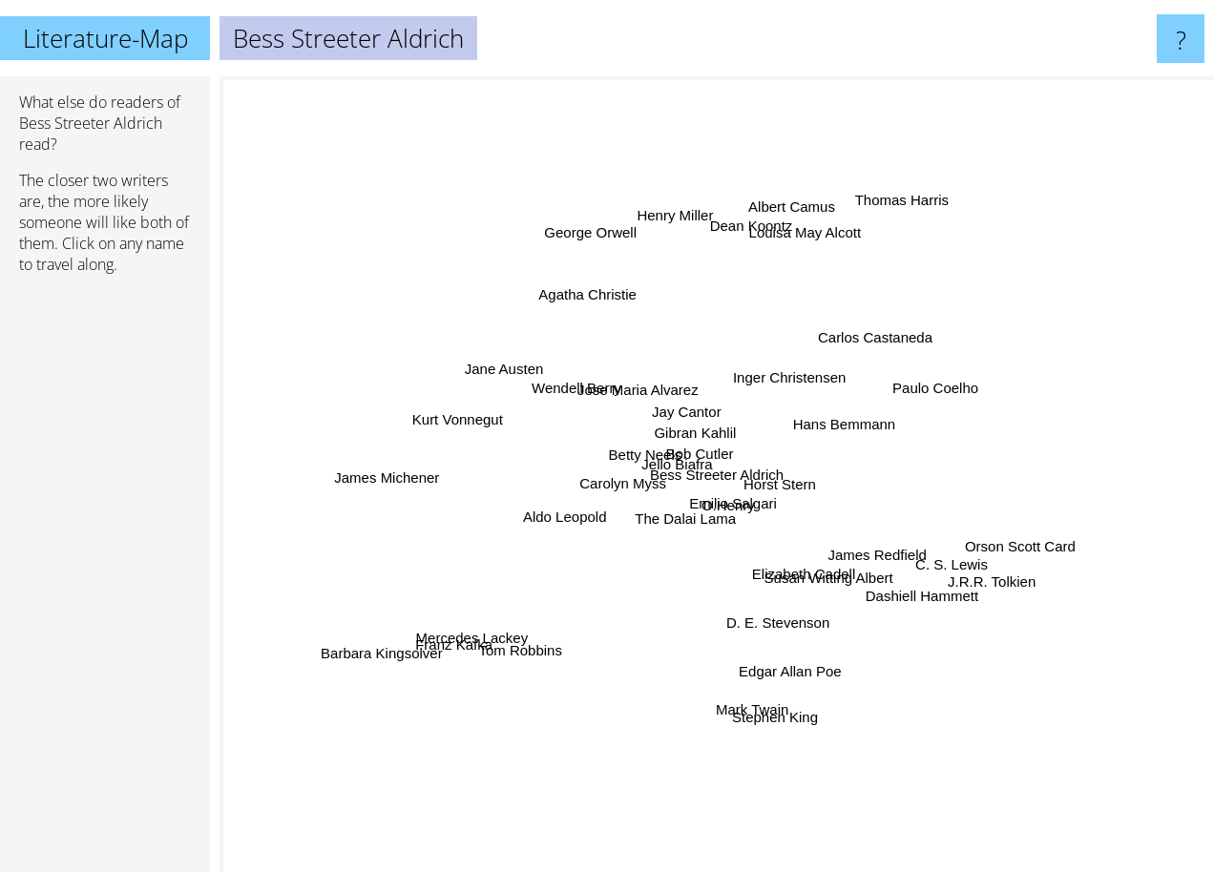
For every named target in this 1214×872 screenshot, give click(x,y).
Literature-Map (105, 38)
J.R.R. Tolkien (1014, 588)
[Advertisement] (105, 581)
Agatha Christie (575, 272)
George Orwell (599, 202)
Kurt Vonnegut (437, 402)
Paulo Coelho (944, 384)
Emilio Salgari (724, 509)
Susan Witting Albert (831, 572)
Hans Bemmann (844, 429)
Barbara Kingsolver (366, 662)
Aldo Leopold (574, 518)
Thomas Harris (894, 196)
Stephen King (777, 742)
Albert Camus (811, 193)
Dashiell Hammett (919, 590)
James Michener (380, 478)
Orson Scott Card (1051, 545)
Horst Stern (780, 487)
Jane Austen (477, 367)
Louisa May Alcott (812, 219)
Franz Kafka (437, 666)
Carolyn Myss (624, 486)
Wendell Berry (590, 390)
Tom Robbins (516, 674)
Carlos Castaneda (866, 340)
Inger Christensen (783, 384)
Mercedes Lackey (475, 632)
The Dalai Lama (671, 523)
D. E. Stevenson (774, 610)
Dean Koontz (722, 216)
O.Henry (760, 528)
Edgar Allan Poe (794, 684)
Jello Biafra (689, 451)
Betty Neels (644, 454)
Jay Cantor (686, 418)
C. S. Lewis (949, 575)
